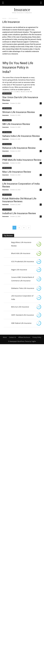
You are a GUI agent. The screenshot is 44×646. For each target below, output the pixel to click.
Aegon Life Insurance (19, 270)
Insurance (5, 103)
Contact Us (12, 337)
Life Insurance (7, 93)
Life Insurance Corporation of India (22, 297)
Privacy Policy (36, 337)
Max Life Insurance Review (16, 171)
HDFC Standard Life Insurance (22, 315)
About (5, 337)
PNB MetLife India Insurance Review (21, 159)
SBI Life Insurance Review (16, 124)
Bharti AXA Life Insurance (20, 253)
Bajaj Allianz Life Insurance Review (21, 244)
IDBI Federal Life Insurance (21, 323)
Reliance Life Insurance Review (19, 148)
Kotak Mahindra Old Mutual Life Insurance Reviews (19, 200)
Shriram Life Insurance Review (18, 112)
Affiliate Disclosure (24, 337)
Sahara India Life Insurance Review (21, 136)
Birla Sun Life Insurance (20, 307)
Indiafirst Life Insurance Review (19, 213)
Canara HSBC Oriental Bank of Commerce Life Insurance (22, 279)
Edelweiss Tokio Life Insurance (22, 288)
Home (4, 18)
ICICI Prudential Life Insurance (22, 261)
